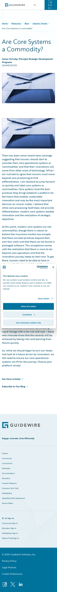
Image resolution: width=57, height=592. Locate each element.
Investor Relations (9, 483)
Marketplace (7, 493)
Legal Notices (9, 567)
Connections (7, 463)
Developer (6, 468)
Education (6, 478)
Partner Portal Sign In (10, 538)
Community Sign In (10, 523)
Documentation (8, 473)
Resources (16, 23)
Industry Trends (40, 23)
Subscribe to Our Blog (13, 386)
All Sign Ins (9, 518)
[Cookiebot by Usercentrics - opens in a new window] (37, 267)
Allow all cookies (28, 306)
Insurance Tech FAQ (10, 488)
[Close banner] (53, 267)
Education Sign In (9, 528)
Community (7, 458)
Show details (43, 298)
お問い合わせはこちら (50, 5)
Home (5, 23)
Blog (27, 23)
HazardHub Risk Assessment (13, 498)
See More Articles (11, 379)
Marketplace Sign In (10, 533)
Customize (28, 314)
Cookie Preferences (12, 573)
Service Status (7, 503)
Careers (5, 453)
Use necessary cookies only (28, 323)
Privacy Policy (9, 560)
